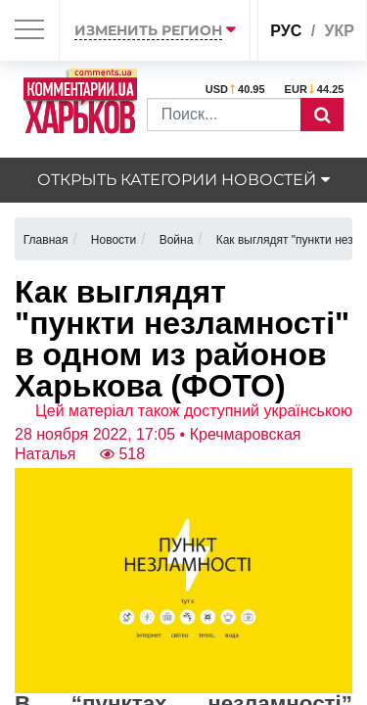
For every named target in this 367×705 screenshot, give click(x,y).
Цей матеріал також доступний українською (193, 410)
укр (339, 31)
